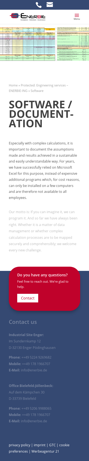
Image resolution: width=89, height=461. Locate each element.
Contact (27, 298)
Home (13, 85)
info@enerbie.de (34, 370)
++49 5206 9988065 (36, 408)
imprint (40, 445)
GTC (52, 445)
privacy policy (19, 445)
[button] (76, 18)
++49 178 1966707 (36, 364)
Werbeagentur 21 (45, 451)
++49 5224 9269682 (36, 357)
